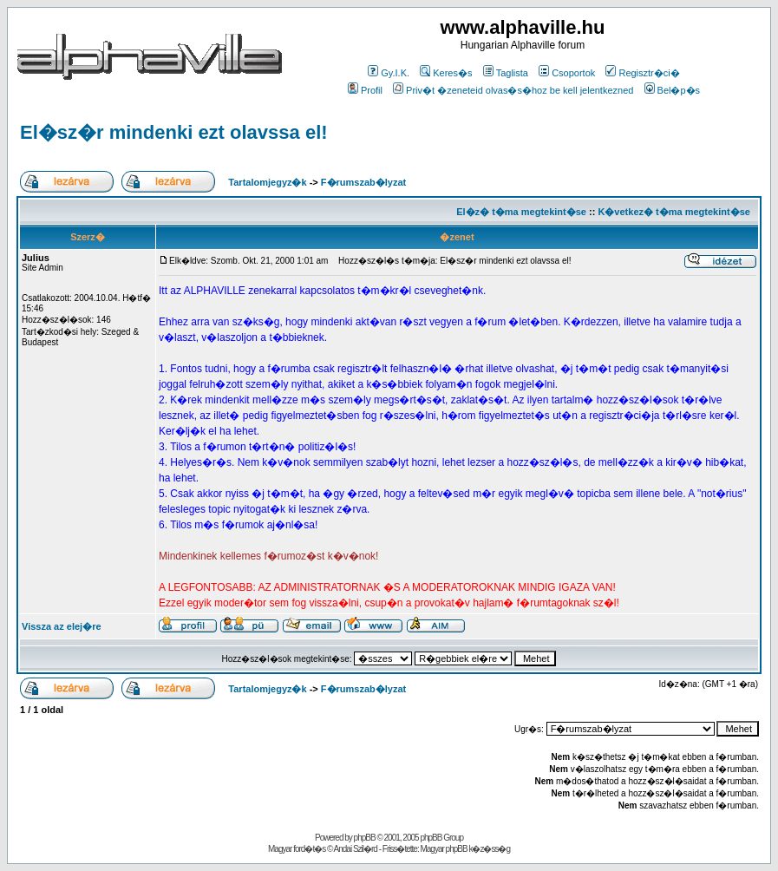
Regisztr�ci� (642, 73)
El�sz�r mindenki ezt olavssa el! (174, 132)
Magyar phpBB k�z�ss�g (465, 849)
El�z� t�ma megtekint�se (521, 211)
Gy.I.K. (388, 73)
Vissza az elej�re (61, 626)
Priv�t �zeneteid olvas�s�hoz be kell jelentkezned (513, 90)
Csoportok (567, 73)
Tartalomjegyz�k (267, 182)
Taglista (505, 73)
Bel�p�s (672, 90)
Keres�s (446, 73)
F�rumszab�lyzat (363, 182)
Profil (365, 90)
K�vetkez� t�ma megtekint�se (673, 211)
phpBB (365, 837)
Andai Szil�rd (355, 849)
